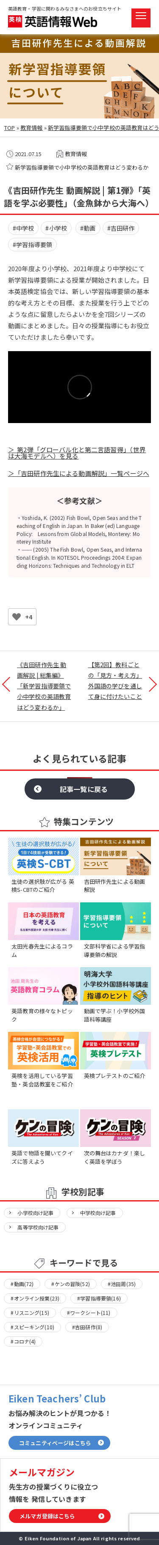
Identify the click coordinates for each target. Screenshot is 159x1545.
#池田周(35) (122, 1283)
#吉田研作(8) (87, 1327)
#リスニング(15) (30, 1312)
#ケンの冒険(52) (70, 1283)
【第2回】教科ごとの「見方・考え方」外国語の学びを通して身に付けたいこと (115, 680)
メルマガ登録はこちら (47, 1516)
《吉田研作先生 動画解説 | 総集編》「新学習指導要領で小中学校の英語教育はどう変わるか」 (44, 686)
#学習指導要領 (32, 244)
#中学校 (23, 228)
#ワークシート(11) (89, 1312)
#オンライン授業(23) (35, 1298)
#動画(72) (22, 1283)
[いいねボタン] (16, 616)
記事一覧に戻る (84, 789)
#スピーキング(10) (32, 1327)
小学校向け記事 (35, 1212)
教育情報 (31, 128)
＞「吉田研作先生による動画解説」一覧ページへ (78, 473)
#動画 (87, 228)
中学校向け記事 (98, 1212)
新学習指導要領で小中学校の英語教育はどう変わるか (82, 167)
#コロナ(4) (23, 1341)
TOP (9, 128)
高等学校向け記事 (38, 1227)
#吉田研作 (121, 228)
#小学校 (56, 228)
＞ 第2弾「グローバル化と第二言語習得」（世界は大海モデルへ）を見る (77, 452)
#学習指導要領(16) (99, 1298)
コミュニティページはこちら (55, 1443)
